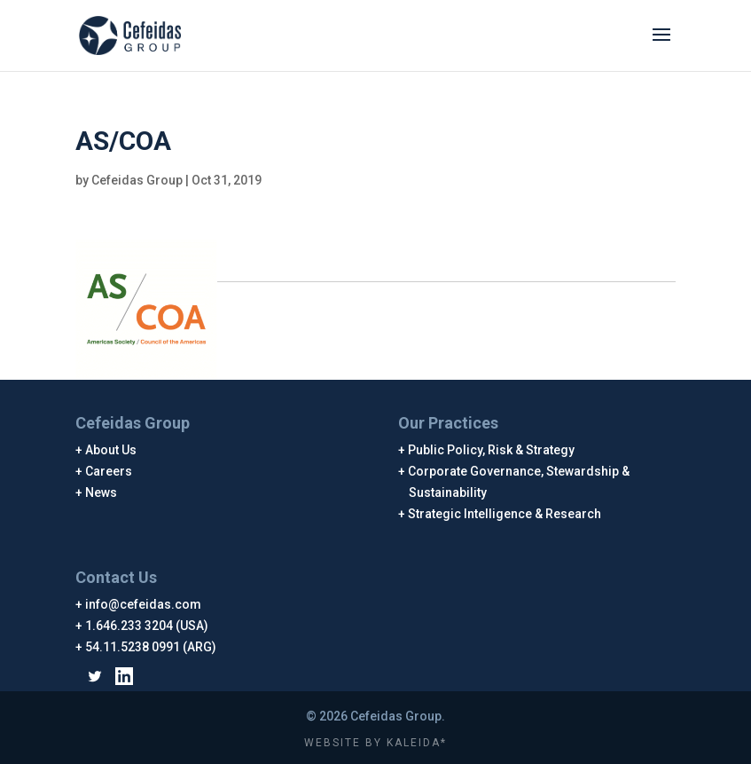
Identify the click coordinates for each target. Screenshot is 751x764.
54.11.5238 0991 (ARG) (151, 647)
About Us (111, 450)
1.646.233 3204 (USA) (147, 625)
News (101, 492)
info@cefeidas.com (143, 604)
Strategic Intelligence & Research (505, 514)
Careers (109, 471)
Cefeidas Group (137, 180)
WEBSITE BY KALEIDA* (375, 742)
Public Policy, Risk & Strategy (492, 450)
